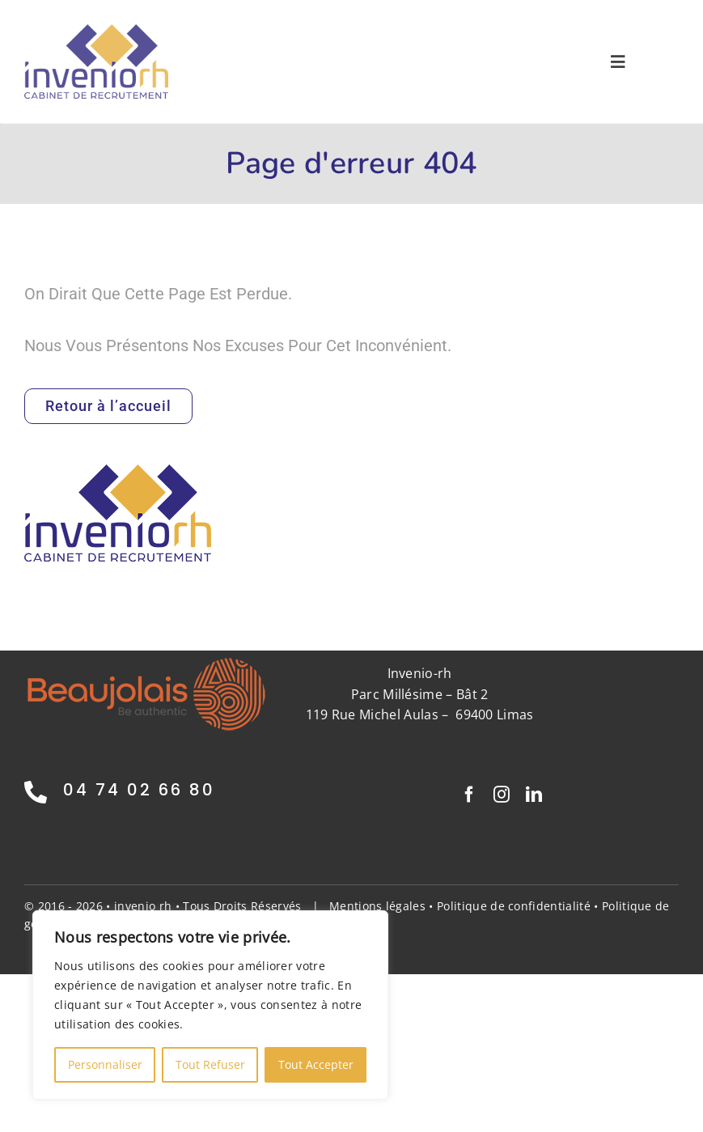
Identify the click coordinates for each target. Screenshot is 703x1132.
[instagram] (501, 794)
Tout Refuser (210, 1064)
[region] (210, 1005)
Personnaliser (105, 1064)
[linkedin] (534, 794)
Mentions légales (377, 906)
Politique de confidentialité (514, 906)
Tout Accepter (316, 1064)
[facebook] (469, 794)
